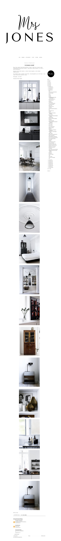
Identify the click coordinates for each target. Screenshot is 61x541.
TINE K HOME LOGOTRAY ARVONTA (53, 149)
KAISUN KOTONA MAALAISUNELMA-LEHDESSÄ (53, 116)
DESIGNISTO (50, 119)
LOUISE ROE (50, 107)
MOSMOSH (50, 101)
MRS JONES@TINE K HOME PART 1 (53, 136)
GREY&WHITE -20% (51, 106)
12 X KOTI (33, 57)
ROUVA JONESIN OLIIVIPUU (52, 138)
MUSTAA (50, 95)
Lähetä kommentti (16, 534)
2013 (49, 84)
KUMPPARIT (50, 152)
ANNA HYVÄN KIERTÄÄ (51, 135)
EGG (49, 109)
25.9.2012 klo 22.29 (17, 522)
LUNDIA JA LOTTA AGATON (52, 146)
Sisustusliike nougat (17, 520)
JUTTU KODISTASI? (28, 57)
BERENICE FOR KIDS (51, 127)
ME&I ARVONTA (51, 123)
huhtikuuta (50, 164)
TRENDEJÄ (50, 140)
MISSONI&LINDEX (51, 117)
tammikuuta (50, 167)
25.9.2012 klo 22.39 (17, 527)
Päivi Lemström (17, 529)
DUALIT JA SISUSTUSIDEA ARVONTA (53, 137)
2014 (49, 83)
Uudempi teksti (15, 535)
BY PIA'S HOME (50, 114)
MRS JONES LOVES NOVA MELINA (53, 118)
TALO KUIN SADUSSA (51, 120)
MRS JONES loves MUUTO (52, 147)
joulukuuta (50, 86)
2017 (49, 80)
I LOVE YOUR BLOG (51, 100)
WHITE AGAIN (50, 156)
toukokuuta (50, 163)
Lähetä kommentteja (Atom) (18, 537)
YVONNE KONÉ (50, 102)
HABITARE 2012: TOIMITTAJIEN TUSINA (52, 132)
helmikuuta (50, 166)
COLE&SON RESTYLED (51, 104)
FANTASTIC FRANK (51, 154)
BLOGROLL (40, 57)
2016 (49, 81)
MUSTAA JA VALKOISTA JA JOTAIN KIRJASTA (53, 150)
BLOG (19, 57)
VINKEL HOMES (50, 133)
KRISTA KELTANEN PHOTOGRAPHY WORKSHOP (53, 122)
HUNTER (50, 111)
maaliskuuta (50, 165)
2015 (49, 82)
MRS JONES (23, 57)
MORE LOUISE (50, 105)
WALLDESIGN (50, 139)
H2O (49, 158)
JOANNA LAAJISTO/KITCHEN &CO (53, 108)
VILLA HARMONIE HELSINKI (52, 141)
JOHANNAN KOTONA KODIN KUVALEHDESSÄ (52, 97)
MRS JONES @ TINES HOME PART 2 (53, 134)
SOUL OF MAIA (50, 124)
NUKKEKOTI (50, 128)
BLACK (49, 94)
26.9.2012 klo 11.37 (17, 532)
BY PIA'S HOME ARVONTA (52, 103)
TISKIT (49, 155)
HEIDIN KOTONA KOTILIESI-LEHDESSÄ (52, 113)
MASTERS (50, 96)
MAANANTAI (50, 153)
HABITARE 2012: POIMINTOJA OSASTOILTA (52, 130)
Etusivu (29, 535)
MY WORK (36, 57)
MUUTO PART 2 (51, 125)
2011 (49, 168)
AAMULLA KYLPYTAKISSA (52, 157)
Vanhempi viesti (43, 535)
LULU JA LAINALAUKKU (51, 126)
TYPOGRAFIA (50, 148)
